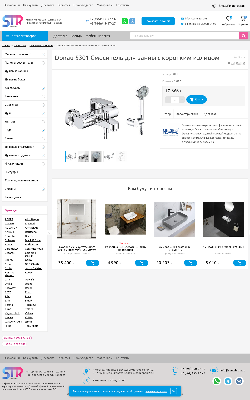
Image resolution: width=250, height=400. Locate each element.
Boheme (10, 240)
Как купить (30, 5)
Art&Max (10, 231)
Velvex (29, 313)
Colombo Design (30, 254)
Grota (8, 268)
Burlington (31, 244)
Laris (8, 279)
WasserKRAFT (13, 321)
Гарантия (64, 5)
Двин (28, 321)
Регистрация (236, 5)
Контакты (122, 5)
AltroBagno (32, 219)
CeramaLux (11, 248)
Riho (7, 296)
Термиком (31, 325)
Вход (222, 5)
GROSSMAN (32, 264)
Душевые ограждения (17, 338)
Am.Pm (9, 223)
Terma (9, 304)
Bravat (9, 244)
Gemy (28, 259)
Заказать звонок (158, 21)
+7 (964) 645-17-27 (193, 373)
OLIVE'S (29, 279)
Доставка (47, 5)
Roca (28, 296)
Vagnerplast (12, 313)
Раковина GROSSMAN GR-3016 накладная (125, 248)
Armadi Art (31, 227)
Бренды (76, 36)
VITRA (29, 317)
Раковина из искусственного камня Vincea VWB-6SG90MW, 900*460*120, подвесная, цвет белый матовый (76, 251)
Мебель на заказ (98, 36)
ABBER (9, 219)
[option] (76, 232)
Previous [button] (49, 232)
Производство (83, 5)
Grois (8, 264)
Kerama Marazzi (9, 274)
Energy (9, 259)
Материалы (105, 5)
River (28, 292)
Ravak (28, 287)
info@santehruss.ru (196, 18)
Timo (8, 308)
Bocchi (29, 236)
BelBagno (31, 231)
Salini (8, 300)
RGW (8, 292)
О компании (12, 5)
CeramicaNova (34, 248)
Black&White (33, 240)
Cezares (10, 252)
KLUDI (29, 272)
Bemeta (10, 236)
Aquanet (30, 223)
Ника (8, 325)
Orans (28, 283)
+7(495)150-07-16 (103, 19)
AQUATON (11, 227)
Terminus (31, 304)
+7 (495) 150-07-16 (193, 368)
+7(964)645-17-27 (103, 23)
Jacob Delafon (33, 268)
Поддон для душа (14, 344)
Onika (8, 283)
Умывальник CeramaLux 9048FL (223, 247)
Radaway (10, 287)
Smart (28, 300)
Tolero (29, 308)
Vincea (9, 317)
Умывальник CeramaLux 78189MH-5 (174, 248)
